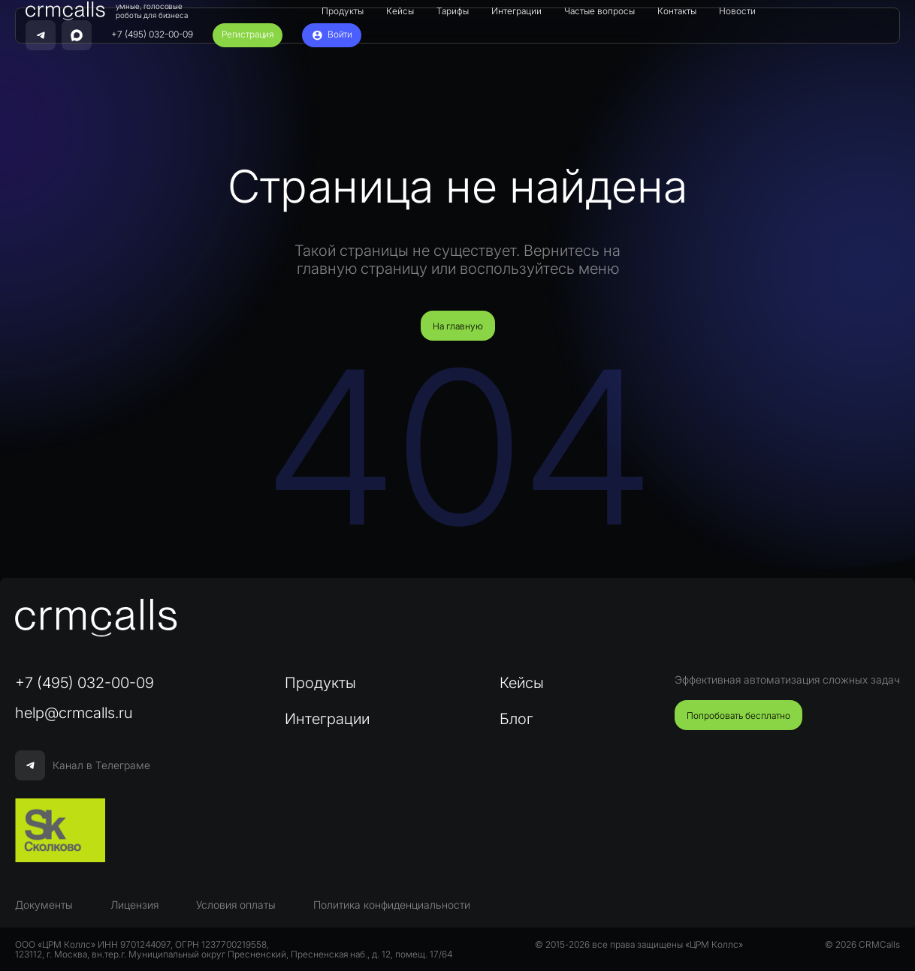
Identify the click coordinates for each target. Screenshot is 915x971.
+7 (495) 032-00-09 (152, 34)
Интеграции (516, 11)
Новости (737, 11)
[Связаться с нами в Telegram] (41, 35)
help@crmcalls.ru (74, 713)
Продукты (343, 11)
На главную (458, 326)
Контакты (676, 11)
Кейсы (400, 11)
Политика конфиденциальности (391, 904)
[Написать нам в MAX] (77, 35)
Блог (516, 719)
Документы (44, 904)
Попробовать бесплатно (738, 715)
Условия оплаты (236, 904)
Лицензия (134, 904)
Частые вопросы (599, 11)
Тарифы (452, 11)
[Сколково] (60, 830)
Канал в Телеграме (82, 765)
